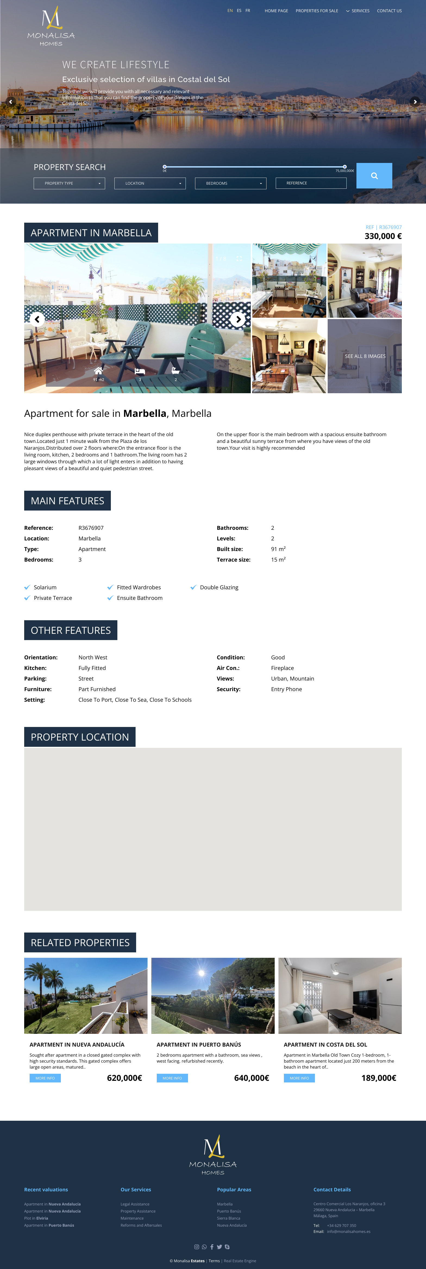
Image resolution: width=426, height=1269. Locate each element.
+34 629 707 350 (341, 1225)
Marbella (225, 1204)
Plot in (36, 1218)
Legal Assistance (135, 1204)
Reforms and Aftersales (141, 1225)
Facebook (212, 1247)
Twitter (220, 1247)
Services (360, 11)
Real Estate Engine (240, 1261)
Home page (276, 11)
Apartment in (52, 1204)
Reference (297, 183)
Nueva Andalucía (232, 1225)
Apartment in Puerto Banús (199, 1044)
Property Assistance (138, 1211)
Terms (214, 1261)
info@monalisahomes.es (349, 1231)
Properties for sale (317, 11)
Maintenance (132, 1218)
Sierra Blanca (228, 1218)
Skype (227, 1247)
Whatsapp (205, 1247)
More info (45, 1078)
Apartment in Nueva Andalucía (77, 1044)
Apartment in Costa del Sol (325, 1044)
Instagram (197, 1247)
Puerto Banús (229, 1211)
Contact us (389, 11)
